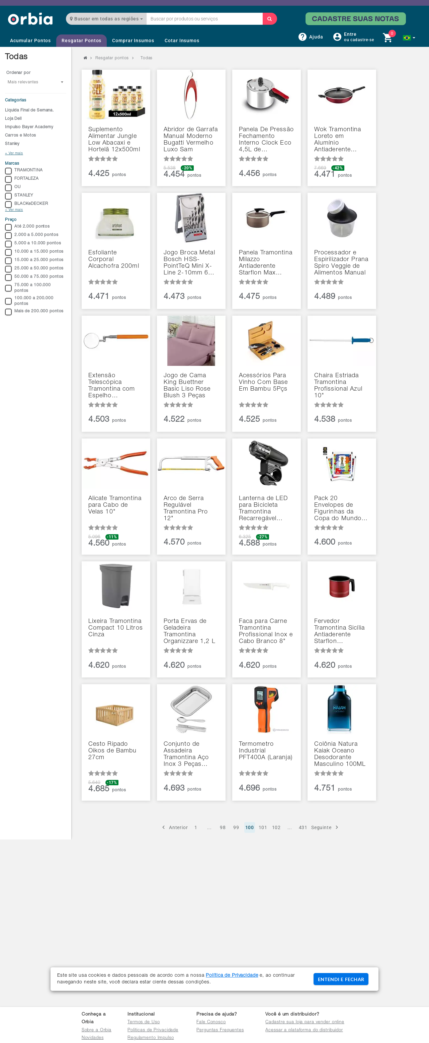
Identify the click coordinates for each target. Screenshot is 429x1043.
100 (249, 827)
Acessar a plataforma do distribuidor (304, 1030)
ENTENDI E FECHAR (341, 979)
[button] (409, 38)
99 (236, 827)
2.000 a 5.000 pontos (32, 235)
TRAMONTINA (24, 171)
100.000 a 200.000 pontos (29, 301)
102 (276, 827)
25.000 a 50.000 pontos (34, 269)
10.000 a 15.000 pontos (34, 252)
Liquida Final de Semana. (29, 110)
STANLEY (19, 196)
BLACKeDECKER (26, 204)
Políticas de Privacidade (152, 1030)
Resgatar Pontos (81, 40)
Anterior (174, 827)
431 (303, 827)
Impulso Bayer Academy (29, 127)
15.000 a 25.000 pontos (34, 260)
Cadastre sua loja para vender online (304, 1022)
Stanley (12, 144)
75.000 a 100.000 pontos (28, 288)
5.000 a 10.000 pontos (33, 244)
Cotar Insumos (182, 40)
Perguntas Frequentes (220, 1030)
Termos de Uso (143, 1022)
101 (263, 827)
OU (13, 187)
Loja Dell (13, 119)
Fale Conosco (211, 1022)
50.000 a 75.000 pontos (34, 277)
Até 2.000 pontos (27, 227)
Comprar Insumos (133, 40)
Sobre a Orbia (96, 1030)
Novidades (93, 1038)
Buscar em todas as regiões (106, 18)
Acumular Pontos (30, 40)
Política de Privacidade (232, 975)
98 (223, 827)
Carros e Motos (20, 136)
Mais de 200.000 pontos (34, 312)
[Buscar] (269, 19)
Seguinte (325, 827)
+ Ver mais (14, 153)
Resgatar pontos (112, 58)
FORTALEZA (22, 179)
